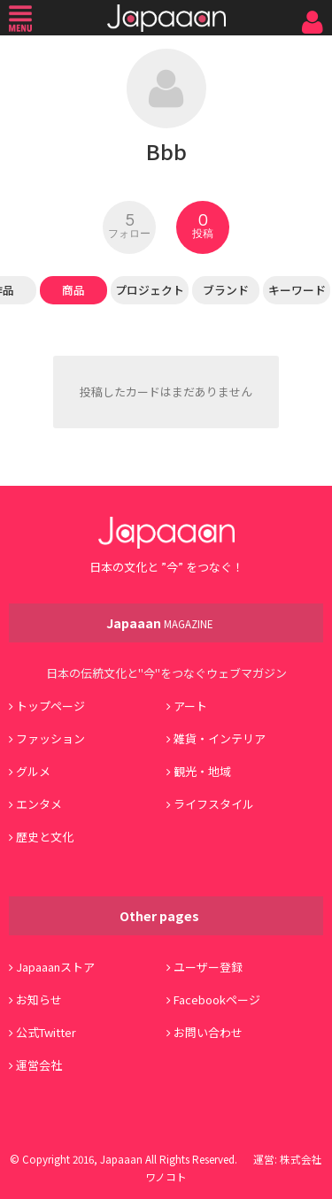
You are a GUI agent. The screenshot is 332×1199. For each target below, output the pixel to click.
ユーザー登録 (208, 966)
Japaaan (166, 18)
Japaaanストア (55, 966)
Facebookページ (217, 999)
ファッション (50, 738)
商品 (73, 289)
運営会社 (39, 1065)
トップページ (50, 705)
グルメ (33, 771)
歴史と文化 (44, 836)
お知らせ (39, 999)
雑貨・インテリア (220, 738)
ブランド (226, 289)
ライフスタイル (214, 803)
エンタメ (39, 803)
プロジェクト (149, 289)
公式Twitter (46, 1032)
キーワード (297, 289)
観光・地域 (202, 771)
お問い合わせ (208, 1032)
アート (190, 705)
